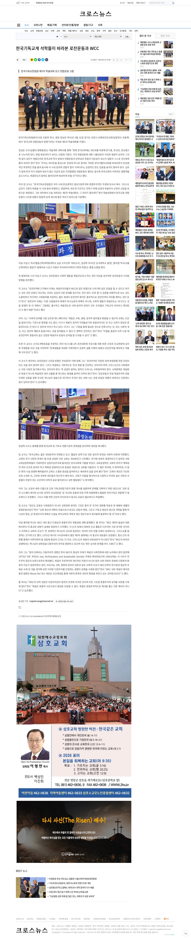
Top (184, 933)
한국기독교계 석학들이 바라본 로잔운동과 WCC (57, 48)
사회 (100, 25)
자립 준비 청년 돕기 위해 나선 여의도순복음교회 (68, 891)
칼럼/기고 (88, 25)
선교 (92, 30)
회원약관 (87, 919)
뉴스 (27, 25)
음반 (110, 30)
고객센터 (157, 919)
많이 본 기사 (145, 35)
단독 (136, 30)
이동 (127, 36)
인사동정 (123, 30)
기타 (130, 30)
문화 (98, 30)
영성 (87, 30)
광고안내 (30, 919)
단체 (52, 30)
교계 (32, 30)
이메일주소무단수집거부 (131, 919)
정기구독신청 (76, 919)
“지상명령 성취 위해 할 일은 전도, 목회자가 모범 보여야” (72, 896)
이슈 (26, 30)
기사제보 (52, 919)
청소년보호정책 (114, 919)
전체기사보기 (140, 2)
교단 (46, 30)
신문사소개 (20, 919)
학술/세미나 (72, 30)
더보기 (171, 114)
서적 (104, 30)
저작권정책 (147, 919)
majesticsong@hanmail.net (41, 601)
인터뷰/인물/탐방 (70, 25)
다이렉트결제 (63, 919)
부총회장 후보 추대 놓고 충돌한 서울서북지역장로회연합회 (73, 878)
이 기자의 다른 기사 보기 (64, 601)
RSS (166, 919)
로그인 (122, 2)
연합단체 (39, 30)
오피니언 (38, 25)
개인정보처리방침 (99, 919)
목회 (64, 30)
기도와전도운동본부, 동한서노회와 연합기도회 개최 (70, 883)
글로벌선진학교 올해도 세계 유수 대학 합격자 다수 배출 (71, 887)
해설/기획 (52, 25)
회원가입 (130, 2)
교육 (81, 30)
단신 (115, 30)
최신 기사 (165, 35)
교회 (58, 30)
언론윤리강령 (41, 919)
